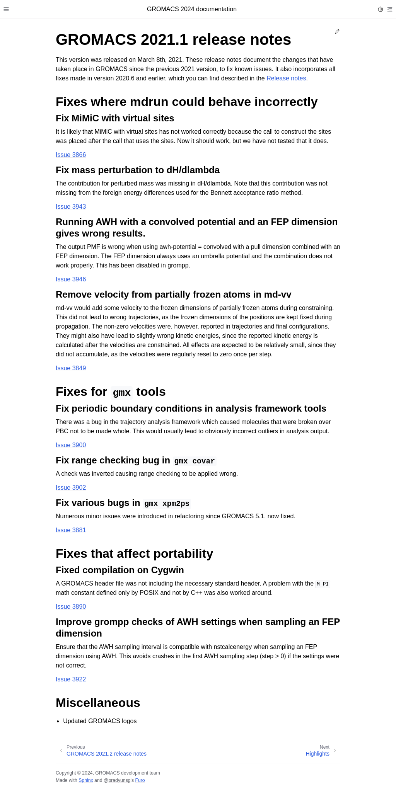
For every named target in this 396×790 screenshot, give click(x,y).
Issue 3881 (71, 530)
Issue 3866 (71, 155)
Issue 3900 (71, 445)
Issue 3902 (71, 487)
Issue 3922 (71, 679)
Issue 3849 (71, 368)
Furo (140, 780)
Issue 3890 (71, 606)
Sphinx (86, 780)
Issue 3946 (71, 279)
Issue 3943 (71, 206)
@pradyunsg (117, 780)
